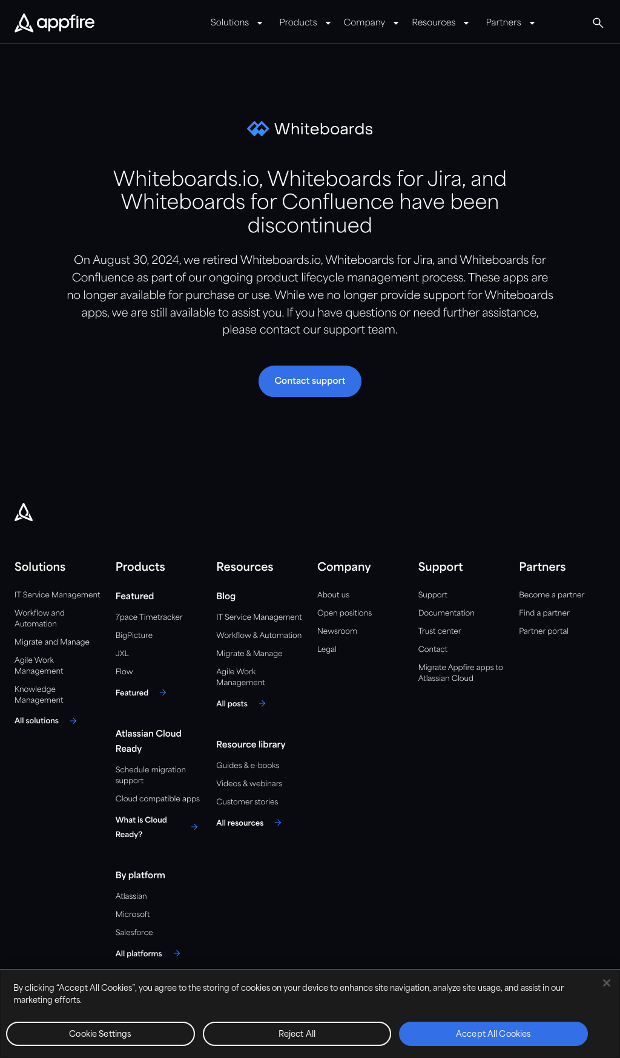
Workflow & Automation (259, 636)
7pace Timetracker (149, 618)
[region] (310, 1013)
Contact (432, 650)
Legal (327, 650)
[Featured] (143, 692)
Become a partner (551, 595)
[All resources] (250, 822)
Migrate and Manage (52, 642)
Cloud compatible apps (158, 799)
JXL (122, 654)
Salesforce (134, 933)
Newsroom (337, 632)
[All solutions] (48, 721)
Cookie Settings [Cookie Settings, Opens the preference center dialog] (100, 1035)
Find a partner (544, 613)
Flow (124, 672)
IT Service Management (57, 595)
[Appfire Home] (54, 24)
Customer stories (247, 802)
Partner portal (544, 632)
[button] (310, 381)
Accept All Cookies (493, 1035)
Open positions (344, 613)
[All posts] (242, 703)
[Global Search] (598, 23)
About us (333, 595)
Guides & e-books (247, 766)
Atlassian (131, 897)
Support (432, 595)
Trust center (439, 632)
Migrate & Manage (249, 654)
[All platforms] (150, 953)
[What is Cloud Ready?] (159, 826)
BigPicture (134, 636)
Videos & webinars (249, 784)
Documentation (446, 613)
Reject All (297, 1035)
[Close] (606, 983)
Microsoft (133, 915)
